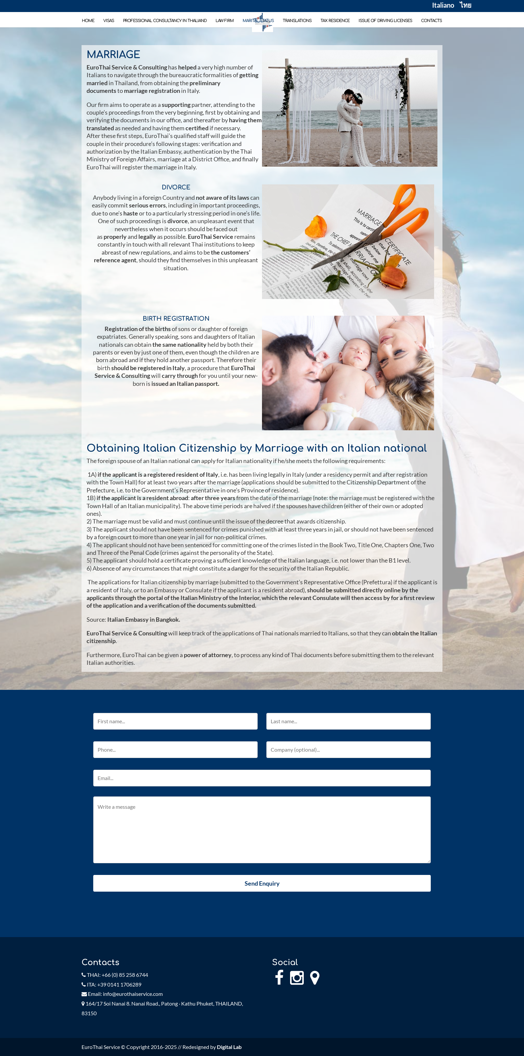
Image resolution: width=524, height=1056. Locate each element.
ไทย (466, 6)
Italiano (443, 6)
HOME (88, 20)
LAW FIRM (225, 20)
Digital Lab (229, 1047)
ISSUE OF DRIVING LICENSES (385, 20)
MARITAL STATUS (258, 20)
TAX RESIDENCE (335, 20)
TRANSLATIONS (297, 20)
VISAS (108, 20)
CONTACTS (431, 20)
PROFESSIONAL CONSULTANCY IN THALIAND (165, 20)
